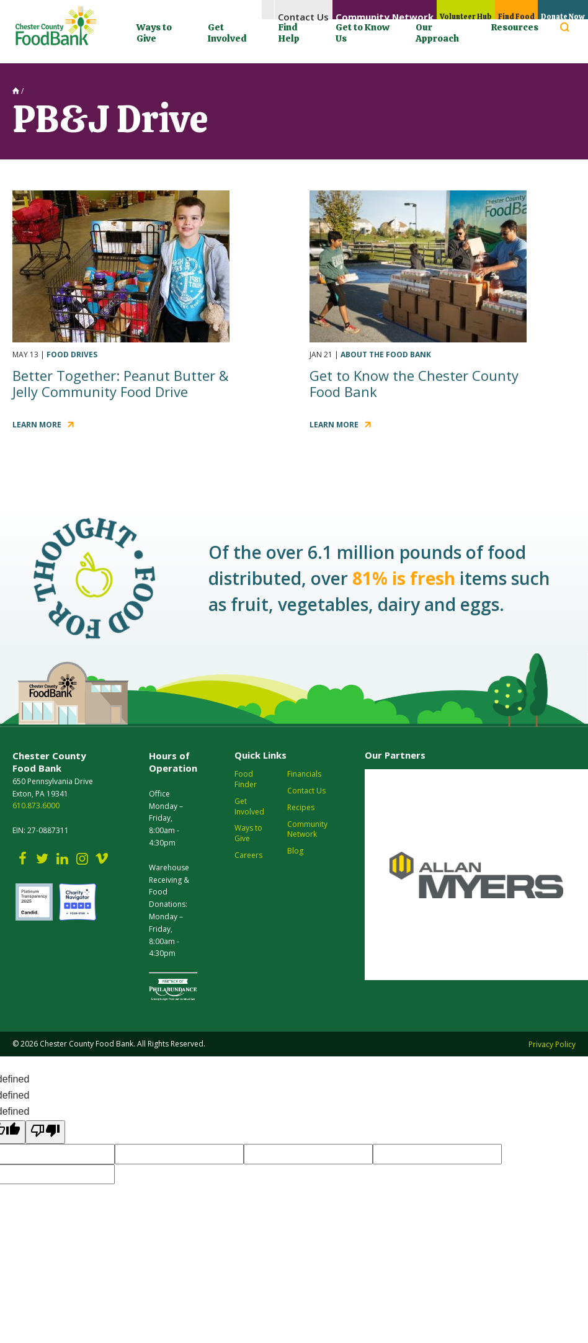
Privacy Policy (552, 1044)
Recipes (300, 808)
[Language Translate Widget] (401, 55)
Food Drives (72, 354)
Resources (514, 27)
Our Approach (437, 33)
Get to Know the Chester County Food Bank (414, 383)
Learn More (36, 424)
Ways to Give (154, 33)
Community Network (353, 10)
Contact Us (275, 10)
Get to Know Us (363, 33)
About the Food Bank (386, 354)
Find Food (499, 10)
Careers (248, 855)
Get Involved (227, 33)
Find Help (289, 33)
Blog (295, 851)
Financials (304, 774)
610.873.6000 (36, 805)
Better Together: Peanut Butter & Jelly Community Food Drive (120, 383)
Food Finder (245, 779)
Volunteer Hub (437, 10)
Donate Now (557, 10)
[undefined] (45, 1132)
